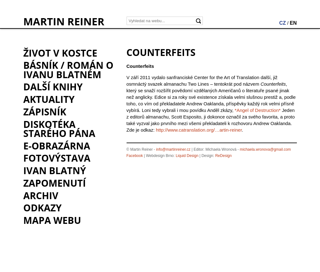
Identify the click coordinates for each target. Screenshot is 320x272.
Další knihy (53, 86)
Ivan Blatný (54, 170)
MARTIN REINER (63, 21)
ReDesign (223, 156)
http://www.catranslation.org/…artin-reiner (199, 130)
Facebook (135, 156)
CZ (282, 23)
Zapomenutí (54, 183)
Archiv (40, 195)
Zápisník (45, 111)
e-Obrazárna (56, 145)
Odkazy (42, 207)
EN (293, 23)
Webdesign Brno (160, 156)
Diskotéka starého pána (59, 129)
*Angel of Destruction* (258, 110)
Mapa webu (52, 220)
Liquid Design (187, 156)
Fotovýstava (57, 158)
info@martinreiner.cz (173, 149)
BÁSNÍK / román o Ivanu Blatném (68, 70)
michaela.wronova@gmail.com (265, 149)
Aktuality (49, 99)
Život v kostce (60, 53)
